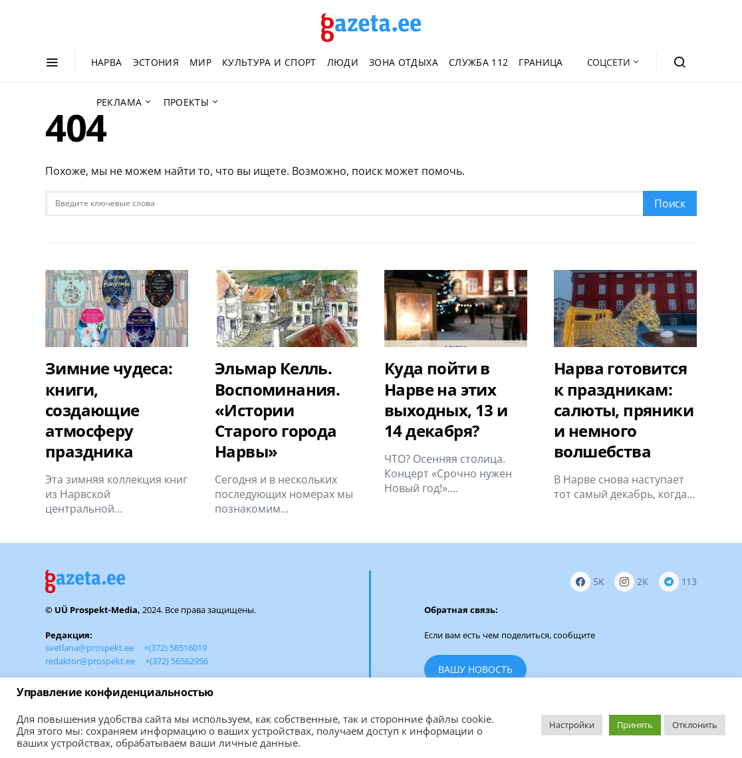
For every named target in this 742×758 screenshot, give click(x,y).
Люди (342, 62)
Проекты (186, 102)
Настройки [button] (571, 725)
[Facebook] (587, 581)
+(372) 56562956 (176, 661)
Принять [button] (635, 725)
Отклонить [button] (694, 725)
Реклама (119, 102)
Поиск (669, 203)
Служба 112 (479, 62)
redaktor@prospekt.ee (90, 661)
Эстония (156, 62)
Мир (200, 62)
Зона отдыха (403, 62)
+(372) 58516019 (175, 648)
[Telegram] (678, 581)
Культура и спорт (269, 62)
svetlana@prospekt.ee (89, 648)
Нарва (106, 62)
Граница (540, 62)
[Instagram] (631, 581)
